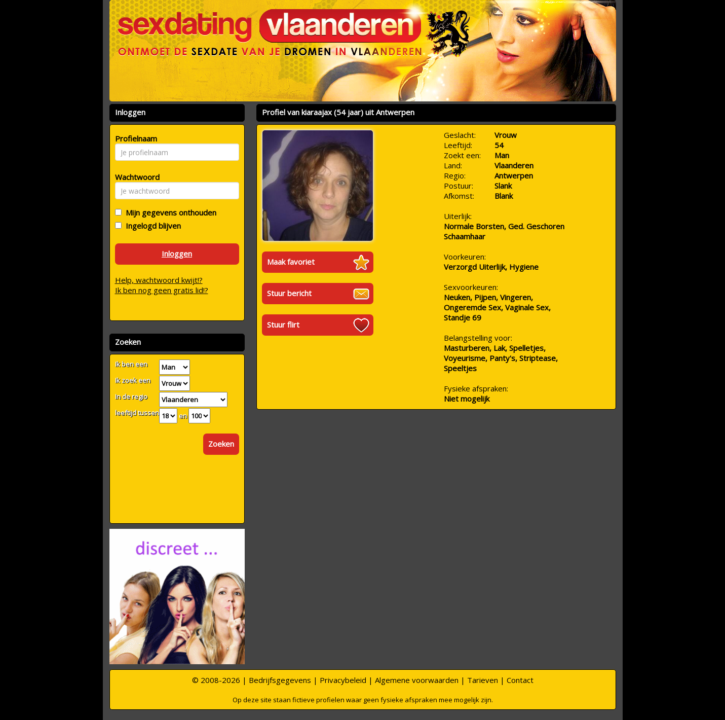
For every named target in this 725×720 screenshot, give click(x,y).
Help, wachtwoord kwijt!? (159, 280)
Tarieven (482, 680)
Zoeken (221, 444)
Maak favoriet (291, 262)
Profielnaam (134, 138)
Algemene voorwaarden (417, 680)
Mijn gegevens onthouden (169, 212)
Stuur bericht (289, 293)
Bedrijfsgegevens (280, 680)
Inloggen (177, 253)
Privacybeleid (343, 680)
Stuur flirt (283, 324)
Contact (520, 680)
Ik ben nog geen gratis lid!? (161, 290)
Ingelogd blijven (151, 226)
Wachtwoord (134, 177)
